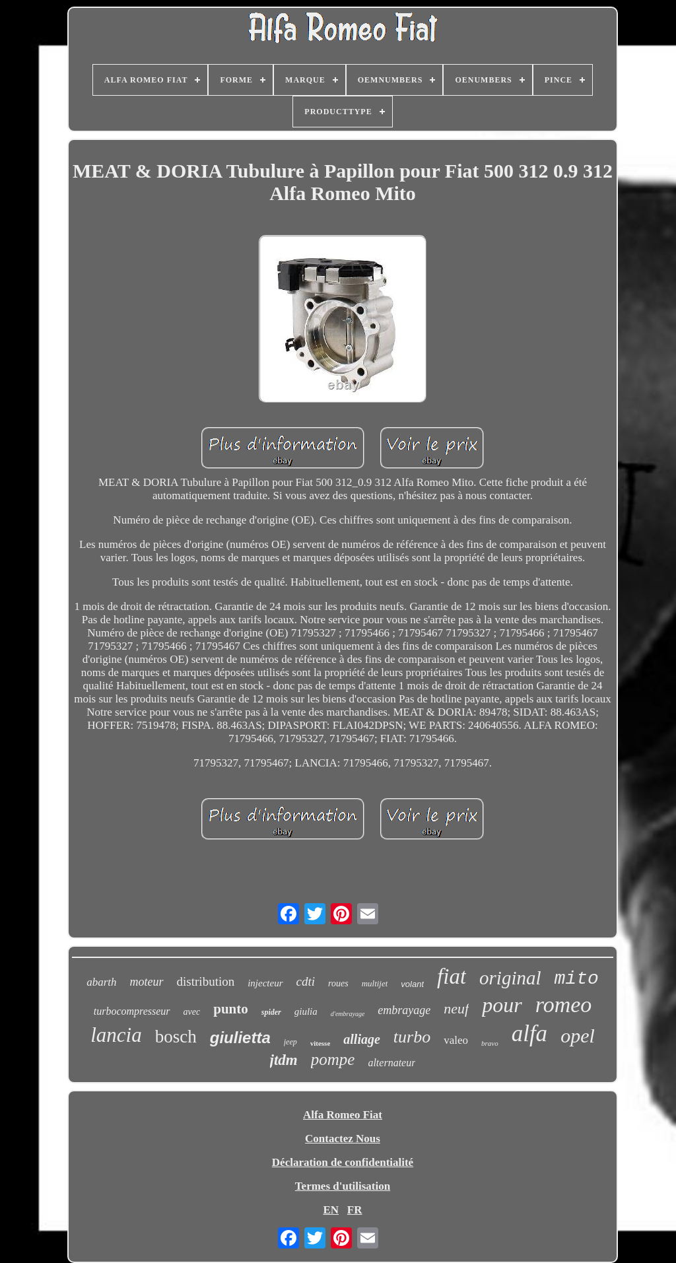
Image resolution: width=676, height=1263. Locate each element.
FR (354, 1210)
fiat (451, 976)
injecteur (265, 983)
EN (331, 1210)
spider (271, 1012)
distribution (206, 981)
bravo (489, 1043)
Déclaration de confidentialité (342, 1162)
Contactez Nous (342, 1138)
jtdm (284, 1060)
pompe (333, 1059)
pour (502, 1005)
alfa (529, 1033)
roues (338, 983)
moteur (147, 981)
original (510, 977)
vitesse (320, 1043)
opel (577, 1035)
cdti (306, 981)
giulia (306, 1011)
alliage (361, 1039)
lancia (116, 1034)
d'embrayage (348, 1013)
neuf (456, 1008)
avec (192, 1012)
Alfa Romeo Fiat (342, 1115)
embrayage (404, 1010)
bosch (176, 1036)
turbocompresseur (132, 1011)
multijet (375, 983)
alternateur (391, 1062)
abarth (101, 982)
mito (577, 979)
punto (230, 1009)
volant (412, 984)
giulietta (240, 1037)
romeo (563, 1004)
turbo (411, 1036)
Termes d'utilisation (342, 1186)
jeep (290, 1041)
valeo (456, 1040)
